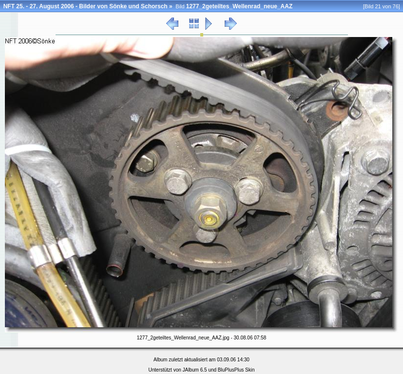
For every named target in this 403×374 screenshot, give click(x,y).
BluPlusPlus (231, 370)
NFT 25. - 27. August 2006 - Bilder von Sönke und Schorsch (85, 6)
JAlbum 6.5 (195, 370)
